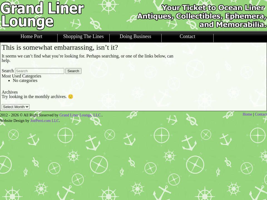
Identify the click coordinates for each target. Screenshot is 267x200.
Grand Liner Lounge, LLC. (81, 115)
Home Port (32, 36)
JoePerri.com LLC (44, 121)
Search (8, 70)
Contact (187, 36)
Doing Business (135, 36)
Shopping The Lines (83, 36)
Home (247, 114)
